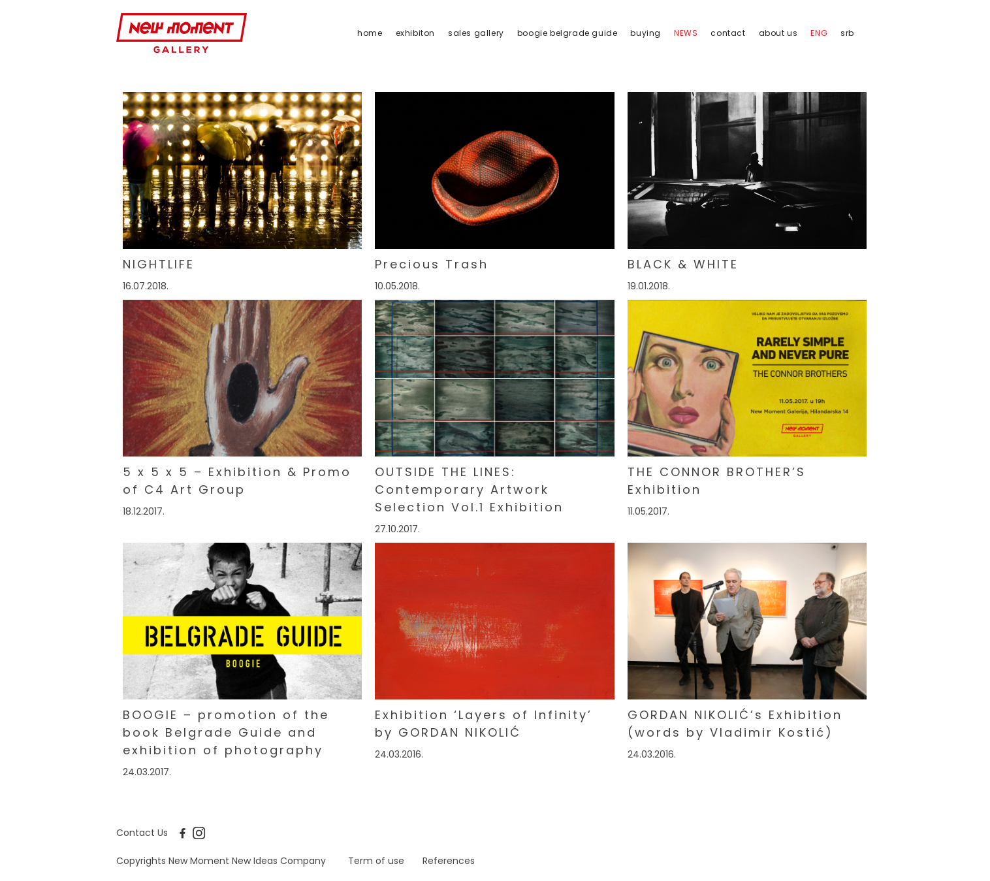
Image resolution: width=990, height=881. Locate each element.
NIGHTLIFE (159, 264)
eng (818, 33)
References (449, 860)
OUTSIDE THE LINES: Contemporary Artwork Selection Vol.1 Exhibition (469, 489)
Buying (645, 33)
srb (847, 33)
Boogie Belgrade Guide (567, 33)
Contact (728, 33)
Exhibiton (415, 33)
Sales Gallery (476, 33)
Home (369, 33)
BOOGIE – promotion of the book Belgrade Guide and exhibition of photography (226, 732)
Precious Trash (431, 264)
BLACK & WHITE (683, 264)
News (685, 33)
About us (778, 33)
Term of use (376, 860)
